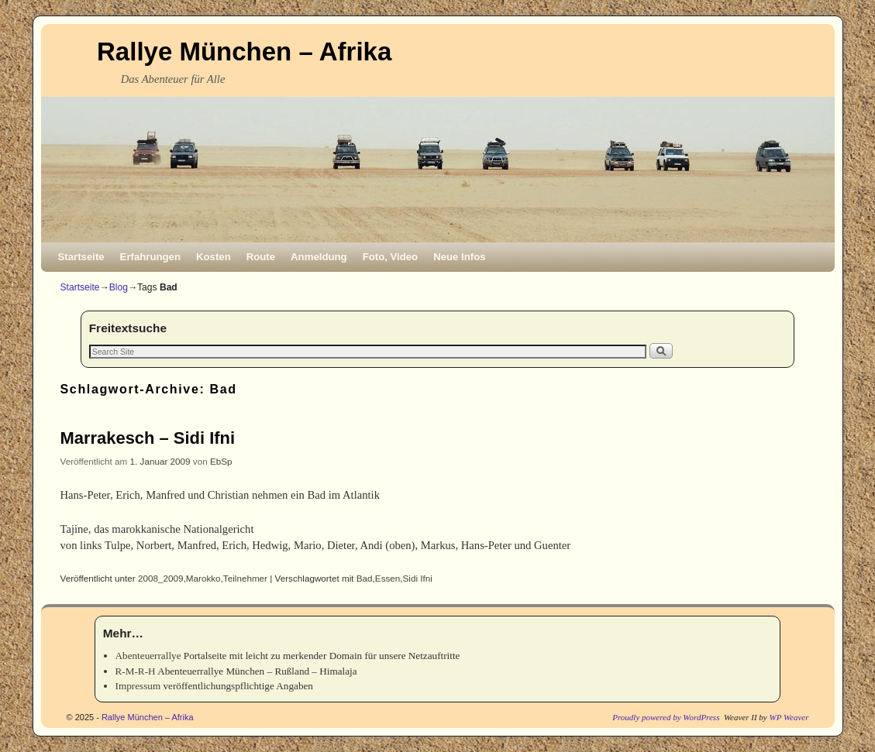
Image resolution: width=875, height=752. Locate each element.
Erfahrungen (150, 257)
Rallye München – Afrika (244, 51)
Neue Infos (459, 257)
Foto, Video (391, 257)
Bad (365, 578)
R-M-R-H (135, 671)
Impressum (138, 686)
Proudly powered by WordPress (665, 717)
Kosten (213, 257)
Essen (387, 578)
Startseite (81, 257)
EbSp (221, 461)
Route (260, 257)
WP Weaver (788, 717)
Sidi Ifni (417, 578)
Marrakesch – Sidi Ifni (148, 438)
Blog (118, 287)
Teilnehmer (245, 578)
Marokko (203, 578)
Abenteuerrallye (148, 655)
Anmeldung (319, 257)
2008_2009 (161, 578)
